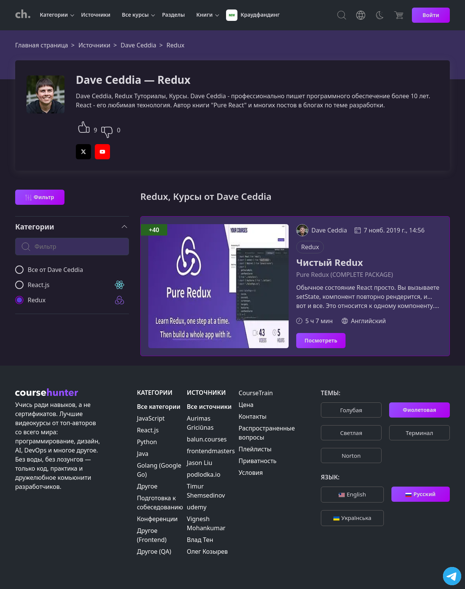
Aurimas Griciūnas (200, 423)
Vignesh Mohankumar (206, 523)
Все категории (159, 406)
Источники (95, 14)
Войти (431, 15)
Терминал (419, 433)
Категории (54, 14)
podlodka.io (204, 474)
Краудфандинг (253, 15)
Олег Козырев (207, 551)
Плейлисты (255, 449)
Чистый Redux (329, 262)
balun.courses (207, 439)
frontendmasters (211, 451)
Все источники (209, 406)
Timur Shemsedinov (206, 490)
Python (147, 442)
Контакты (252, 416)
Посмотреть (321, 340)
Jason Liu (199, 463)
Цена (246, 405)
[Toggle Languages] (360, 15)
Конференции (157, 519)
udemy (197, 507)
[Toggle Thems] (379, 15)
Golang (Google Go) (159, 470)
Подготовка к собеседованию (160, 502)
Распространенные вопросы (267, 432)
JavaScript (151, 418)
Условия (251, 472)
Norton (351, 455)
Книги (204, 14)
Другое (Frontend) (152, 535)
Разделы (173, 14)
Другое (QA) (154, 551)
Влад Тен (200, 540)
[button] (84, 126)
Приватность (257, 461)
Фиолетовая (419, 409)
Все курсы (135, 14)
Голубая (351, 410)
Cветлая (351, 433)
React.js (148, 430)
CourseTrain (256, 393)
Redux (310, 247)
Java (142, 453)
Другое (147, 486)
